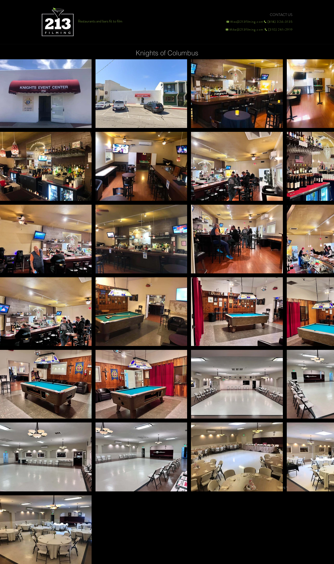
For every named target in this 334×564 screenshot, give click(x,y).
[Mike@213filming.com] (243, 29)
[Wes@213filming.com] (244, 22)
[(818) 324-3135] (278, 22)
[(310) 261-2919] (278, 29)
